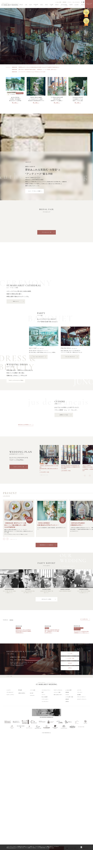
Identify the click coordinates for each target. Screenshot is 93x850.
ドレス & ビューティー (46, 813)
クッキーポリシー (12, 847)
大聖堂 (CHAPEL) (21, 816)
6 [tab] (47, 558)
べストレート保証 (57, 816)
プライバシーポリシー (81, 820)
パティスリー (79, 816)
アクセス (69, 2)
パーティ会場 (32, 813)
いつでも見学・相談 (70, 782)
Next (87, 558)
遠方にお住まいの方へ (58, 818)
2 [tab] (42, 558)
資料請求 (70, 786)
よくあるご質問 (58, 2)
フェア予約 (70, 777)
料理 (42, 816)
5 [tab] (46, 558)
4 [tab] (44, 558)
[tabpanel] (49, 541)
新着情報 (64, 2)
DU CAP (31, 816)
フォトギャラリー (45, 825)
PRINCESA (32, 819)
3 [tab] (43, 558)
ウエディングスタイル (58, 813)
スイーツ (43, 818)
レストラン (79, 813)
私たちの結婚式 (45, 820)
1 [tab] (40, 558)
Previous (84, 558)
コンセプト (9, 813)
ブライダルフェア (10, 816)
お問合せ (70, 791)
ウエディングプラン (10, 818)
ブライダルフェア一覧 (46, 231)
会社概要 (79, 818)
